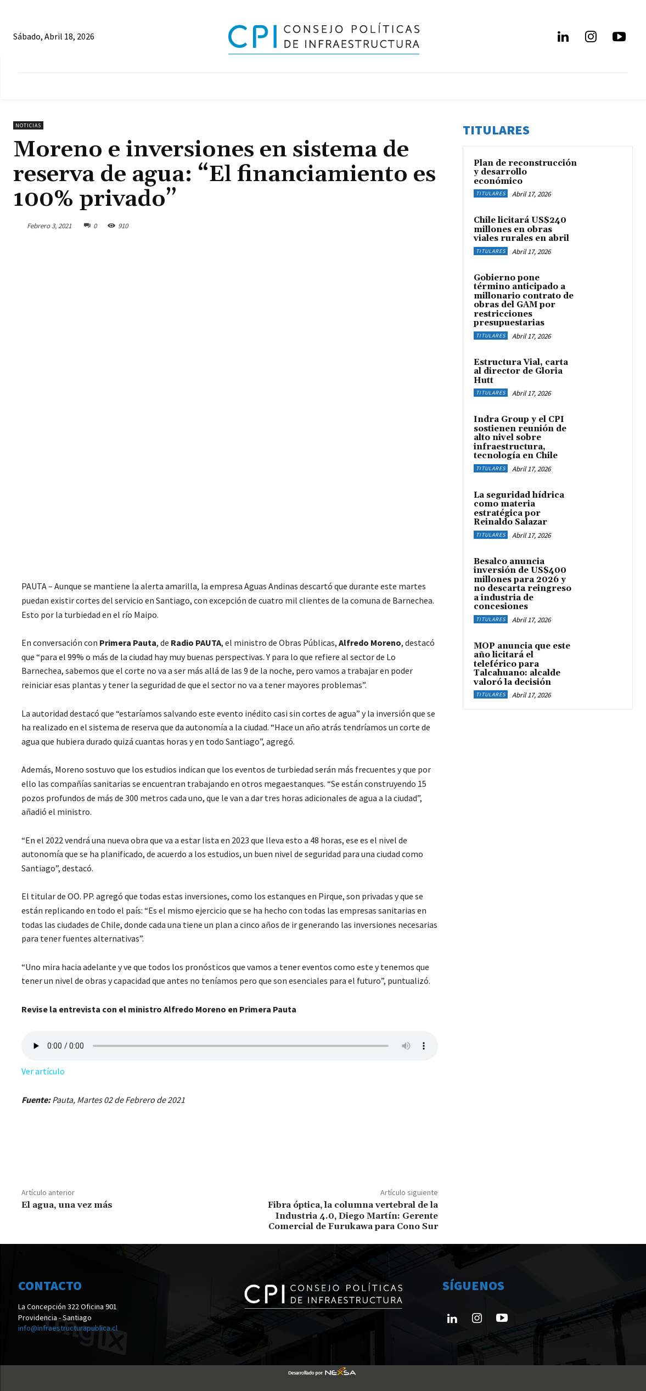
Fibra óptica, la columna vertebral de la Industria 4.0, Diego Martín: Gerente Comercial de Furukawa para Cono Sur (353, 1215)
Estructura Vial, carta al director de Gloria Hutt (521, 371)
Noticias (28, 125)
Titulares (490, 193)
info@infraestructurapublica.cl (67, 1328)
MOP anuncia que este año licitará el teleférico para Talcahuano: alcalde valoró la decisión (522, 664)
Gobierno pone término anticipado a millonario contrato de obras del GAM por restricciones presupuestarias (524, 301)
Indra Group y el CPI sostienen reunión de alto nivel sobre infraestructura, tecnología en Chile (520, 437)
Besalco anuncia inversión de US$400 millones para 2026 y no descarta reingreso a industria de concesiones (522, 584)
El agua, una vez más (67, 1204)
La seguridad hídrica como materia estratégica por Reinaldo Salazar (519, 509)
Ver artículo (43, 1071)
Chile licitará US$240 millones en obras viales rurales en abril (521, 229)
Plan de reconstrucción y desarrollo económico (525, 172)
